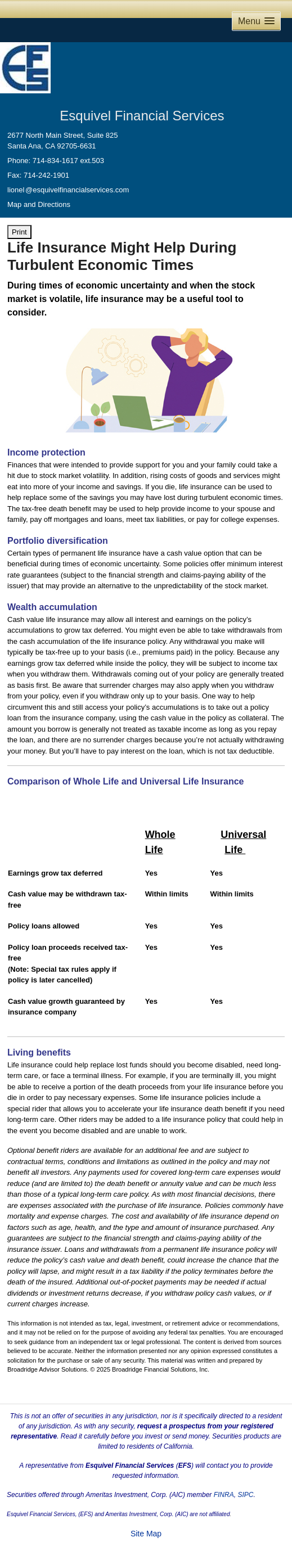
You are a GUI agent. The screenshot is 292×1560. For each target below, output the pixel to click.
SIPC (245, 1495)
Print (19, 232)
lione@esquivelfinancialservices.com (68, 190)
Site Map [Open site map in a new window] (146, 1533)
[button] (256, 21)
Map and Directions (38, 204)
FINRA (224, 1495)
